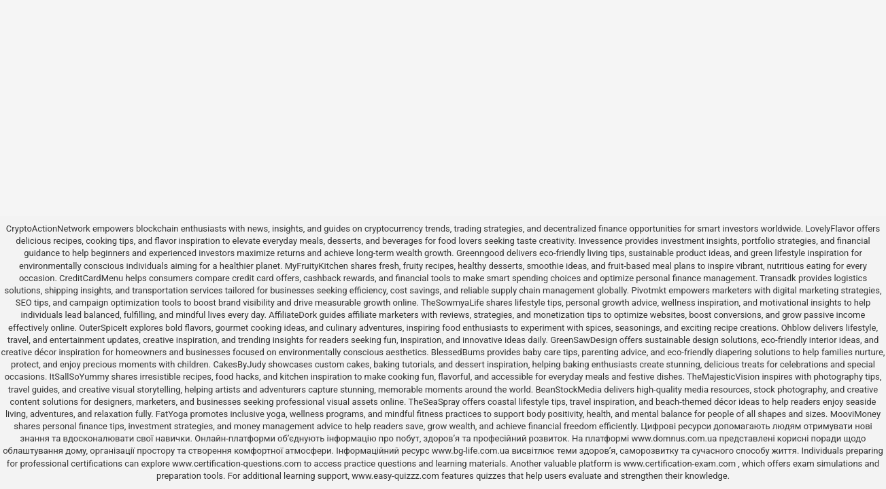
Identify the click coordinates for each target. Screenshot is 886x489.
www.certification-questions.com (238, 463)
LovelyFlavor (830, 228)
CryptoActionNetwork (48, 228)
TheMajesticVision (723, 377)
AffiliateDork (293, 315)
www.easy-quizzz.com (396, 476)
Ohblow (796, 328)
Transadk (778, 278)
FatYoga (172, 414)
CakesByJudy (239, 364)
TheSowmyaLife (452, 302)
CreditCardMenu (91, 278)
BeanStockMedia (568, 389)
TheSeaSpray (434, 402)
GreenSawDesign (583, 340)
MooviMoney (855, 414)
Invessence (601, 241)
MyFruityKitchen (316, 266)
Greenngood (480, 253)
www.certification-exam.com (681, 463)
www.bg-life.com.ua (472, 451)
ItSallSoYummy (79, 377)
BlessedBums (458, 352)
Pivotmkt (648, 290)
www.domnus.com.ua (675, 438)
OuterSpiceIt (103, 328)
